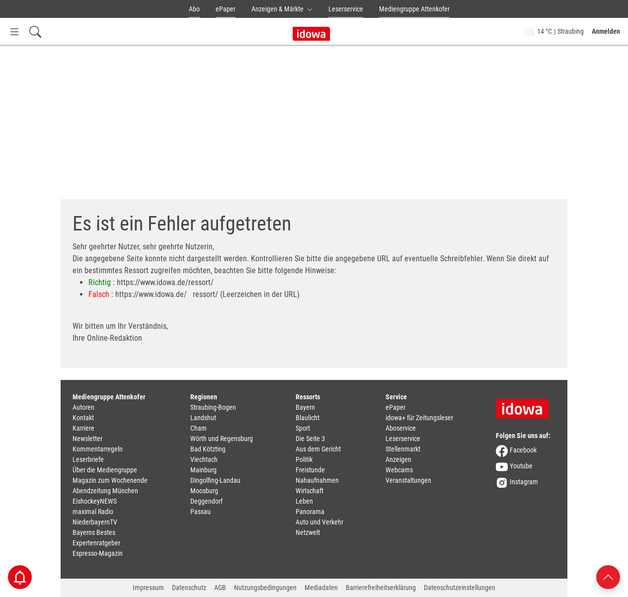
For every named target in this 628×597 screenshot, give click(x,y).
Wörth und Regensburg (221, 439)
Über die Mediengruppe (105, 470)
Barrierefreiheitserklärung (381, 588)
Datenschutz (189, 588)
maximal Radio (93, 512)
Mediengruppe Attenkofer (414, 9)
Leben (304, 501)
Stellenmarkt (403, 449)
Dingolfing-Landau (215, 480)
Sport (303, 428)
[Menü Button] (14, 31)
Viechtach (204, 459)
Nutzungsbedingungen (265, 588)
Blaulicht (307, 418)
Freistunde (310, 470)
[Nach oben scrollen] (608, 576)
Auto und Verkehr (319, 522)
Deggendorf (206, 501)
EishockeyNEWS (95, 501)
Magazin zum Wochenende (110, 480)
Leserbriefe (88, 459)
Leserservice (345, 9)
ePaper (226, 9)
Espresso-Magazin (98, 553)
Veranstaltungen (408, 480)
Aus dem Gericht (318, 449)
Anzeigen (398, 459)
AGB (220, 588)
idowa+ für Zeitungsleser (419, 418)
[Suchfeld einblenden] (35, 31)
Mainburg (203, 470)
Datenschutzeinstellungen (459, 588)
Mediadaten (321, 588)
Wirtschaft (309, 491)
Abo (194, 9)
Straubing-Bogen (213, 407)
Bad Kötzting (208, 449)
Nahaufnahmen (317, 480)
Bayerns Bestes (94, 532)
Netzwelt (308, 532)
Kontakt (83, 418)
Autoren (83, 407)
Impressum (148, 588)
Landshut (203, 418)
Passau (200, 512)
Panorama (310, 512)
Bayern (305, 407)
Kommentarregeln (98, 449)
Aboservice (401, 428)
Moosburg (204, 491)
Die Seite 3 (310, 439)
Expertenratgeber (96, 543)
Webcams (399, 470)
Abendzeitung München (105, 491)
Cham (198, 428)
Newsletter (87, 439)
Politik (304, 459)
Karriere (83, 428)
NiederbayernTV (95, 522)
